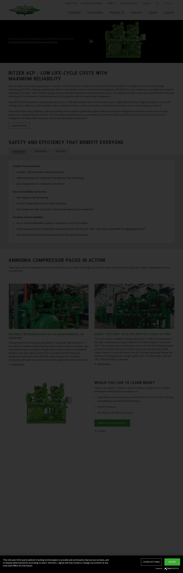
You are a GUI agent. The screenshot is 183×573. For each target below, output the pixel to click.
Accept (172, 562)
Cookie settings (151, 562)
